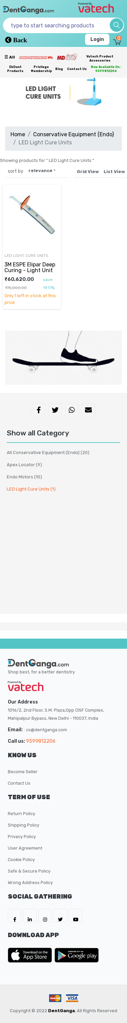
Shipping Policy (23, 825)
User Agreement (25, 848)
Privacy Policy (22, 836)
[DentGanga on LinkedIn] (30, 915)
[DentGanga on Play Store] (77, 955)
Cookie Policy (21, 859)
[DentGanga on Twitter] (60, 915)
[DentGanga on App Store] (31, 955)
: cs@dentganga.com (45, 729)
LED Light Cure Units (26, 255)
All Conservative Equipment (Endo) (48, 452)
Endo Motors (24, 476)
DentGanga (61, 1010)
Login (97, 39)
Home (17, 134)
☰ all (9, 57)
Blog (59, 69)
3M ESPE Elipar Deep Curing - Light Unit (29, 267)
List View (114, 171)
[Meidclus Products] (67, 56)
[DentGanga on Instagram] (45, 915)
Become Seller (23, 771)
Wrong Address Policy (30, 882)
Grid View (88, 171)
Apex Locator (24, 464)
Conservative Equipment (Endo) (73, 134)
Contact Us (77, 69)
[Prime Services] (36, 57)
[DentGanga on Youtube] (75, 915)
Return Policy (21, 813)
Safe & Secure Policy (29, 871)
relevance (40, 170)
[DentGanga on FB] (14, 915)
